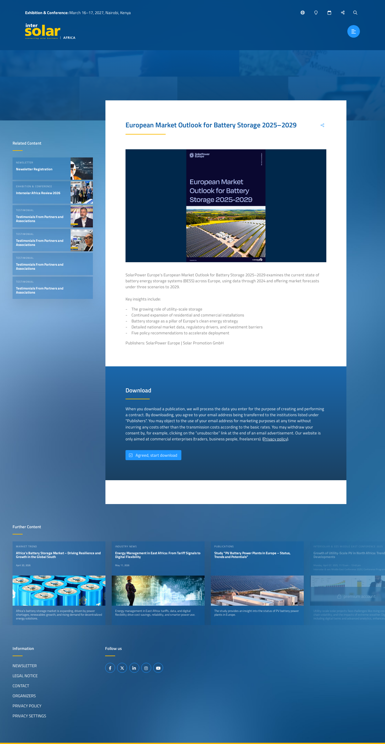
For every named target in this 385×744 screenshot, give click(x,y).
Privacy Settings (29, 716)
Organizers (24, 696)
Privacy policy (275, 439)
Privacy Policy (27, 706)
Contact (21, 686)
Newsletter (25, 665)
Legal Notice (25, 675)
